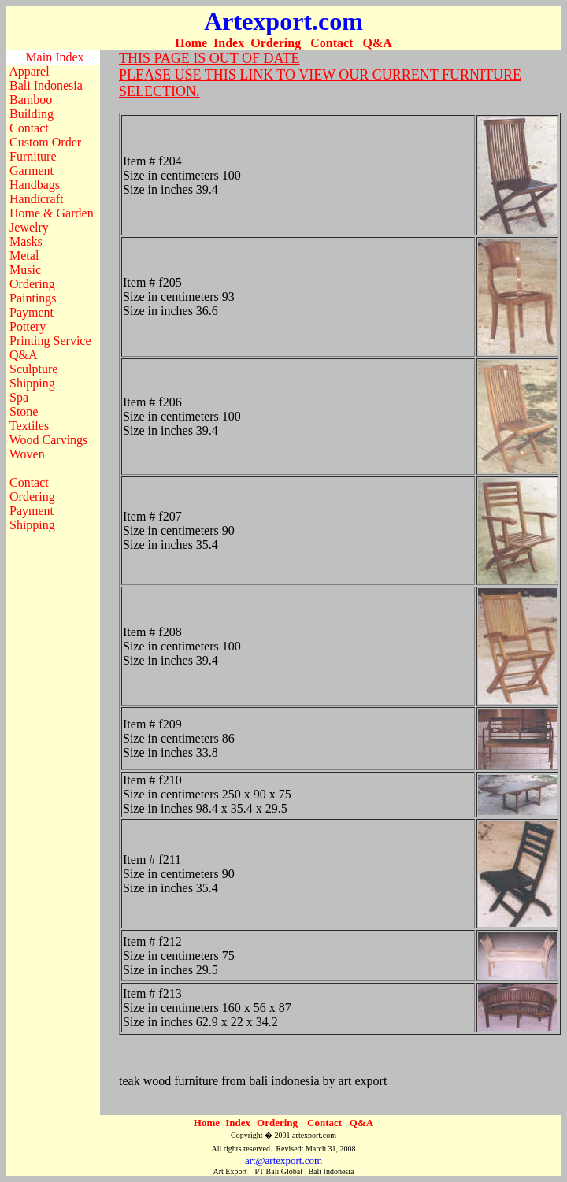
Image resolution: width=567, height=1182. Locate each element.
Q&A (376, 43)
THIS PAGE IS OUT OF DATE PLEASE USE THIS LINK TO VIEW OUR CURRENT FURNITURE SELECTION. (320, 74)
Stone (23, 411)
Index (228, 43)
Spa (18, 397)
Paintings (33, 298)
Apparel (29, 71)
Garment (31, 170)
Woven (27, 454)
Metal (24, 255)
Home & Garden (51, 213)
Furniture (33, 156)
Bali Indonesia (46, 85)
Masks (26, 241)
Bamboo (30, 99)
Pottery (27, 326)
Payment (31, 312)
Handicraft (36, 199)
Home (191, 43)
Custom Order (45, 142)
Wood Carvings (48, 439)
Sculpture (33, 369)
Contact (331, 43)
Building (31, 113)
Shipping (32, 383)
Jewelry (29, 227)
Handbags (34, 184)
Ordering (275, 43)
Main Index (54, 57)
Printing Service (50, 340)
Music (25, 269)
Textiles (29, 425)
